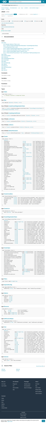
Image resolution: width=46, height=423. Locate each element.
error (20, 102)
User (23, 133)
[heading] (5, 2)
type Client (3, 42)
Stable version (38, 21)
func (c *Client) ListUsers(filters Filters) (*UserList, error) (15, 51)
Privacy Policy (23, 415)
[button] (1, 21)
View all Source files (40, 366)
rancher (2, 9)
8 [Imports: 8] (3, 15)
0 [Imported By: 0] (10, 15)
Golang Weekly (4, 407)
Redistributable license (17, 21)
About (36, 381)
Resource (6, 140)
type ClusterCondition (6, 55)
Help (13, 389)
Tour (13, 385)
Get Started (15, 381)
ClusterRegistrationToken (36, 108)
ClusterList (29, 121)
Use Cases (3, 383)
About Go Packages (28, 387)
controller (26, 7)
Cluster (28, 115)
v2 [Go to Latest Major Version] (17, 5)
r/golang (2, 404)
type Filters (3, 61)
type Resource (4, 65)
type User (3, 68)
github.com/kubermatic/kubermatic (7, 26)
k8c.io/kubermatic (13, 7)
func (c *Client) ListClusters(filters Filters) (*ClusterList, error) (16, 49)
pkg (22, 7)
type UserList (4, 70)
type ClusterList (4, 57)
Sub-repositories (27, 385)
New (5, 100)
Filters (23, 121)
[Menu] (23, 33)
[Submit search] (40, 2)
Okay (43, 420)
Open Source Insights (6, 30)
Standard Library (27, 383)
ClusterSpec (26, 172)
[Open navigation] (43, 1)
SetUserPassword (13, 130)
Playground (15, 383)
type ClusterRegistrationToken (7, 58)
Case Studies (3, 385)
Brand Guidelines (38, 391)
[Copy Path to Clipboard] (8, 9)
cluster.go (3, 370)
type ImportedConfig (5, 62)
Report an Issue (23, 417)
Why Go (3, 381)
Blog (36, 385)
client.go (3, 369)
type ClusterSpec (5, 60)
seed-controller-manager (34, 7)
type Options (4, 64)
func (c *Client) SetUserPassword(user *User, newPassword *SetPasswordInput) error (21, 52)
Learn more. (10, 421)
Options (11, 102)
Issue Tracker (37, 387)
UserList (27, 127)
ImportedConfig (26, 174)
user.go (17, 370)
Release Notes (38, 389)
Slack (2, 402)
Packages (26, 381)
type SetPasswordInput (6, 67)
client (7, 9)
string (24, 141)
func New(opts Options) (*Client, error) (11, 44)
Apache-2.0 (35, 14)
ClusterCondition (28, 156)
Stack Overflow (15, 387)
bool (24, 146)
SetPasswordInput (35, 133)
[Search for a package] (24, 2)
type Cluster (4, 54)
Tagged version (29, 21)
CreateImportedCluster (14, 113)
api (19, 7)
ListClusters (11, 119)
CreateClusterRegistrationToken (16, 106)
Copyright (23, 412)
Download (37, 383)
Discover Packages (5, 7)
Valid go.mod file (5, 21)
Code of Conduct (38, 393)
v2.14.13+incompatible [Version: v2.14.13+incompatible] (7, 14)
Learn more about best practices (7, 23)
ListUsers (10, 124)
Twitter (2, 398)
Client (5, 91)
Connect (3, 396)
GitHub (2, 400)
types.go (18, 369)
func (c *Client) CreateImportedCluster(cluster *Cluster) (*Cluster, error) (18, 48)
